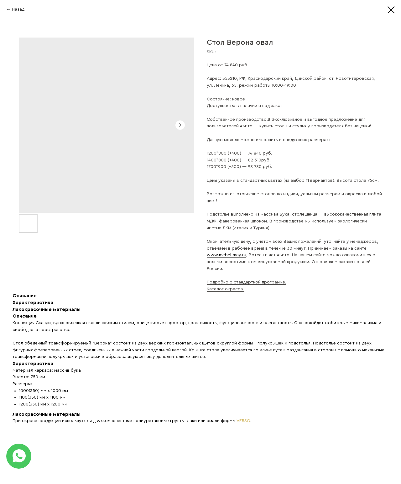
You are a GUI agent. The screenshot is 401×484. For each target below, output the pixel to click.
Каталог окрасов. (225, 289)
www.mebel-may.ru (226, 255)
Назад (18, 9)
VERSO (243, 421)
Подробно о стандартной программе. (246, 282)
